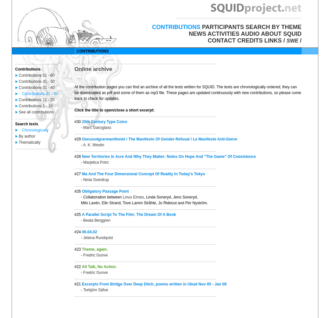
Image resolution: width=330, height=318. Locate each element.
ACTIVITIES (223, 34)
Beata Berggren (96, 220)
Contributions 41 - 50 (36, 81)
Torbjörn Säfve (95, 290)
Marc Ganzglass (97, 127)
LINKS (273, 40)
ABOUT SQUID (281, 34)
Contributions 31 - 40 (36, 87)
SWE (292, 40)
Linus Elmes (133, 197)
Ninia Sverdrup (96, 180)
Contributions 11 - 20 (36, 100)
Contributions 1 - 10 (36, 106)
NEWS (197, 34)
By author (27, 136)
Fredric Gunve (95, 255)
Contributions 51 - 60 (36, 75)
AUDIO (250, 34)
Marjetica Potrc (96, 162)
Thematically (29, 142)
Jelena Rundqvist (98, 238)
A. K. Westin (93, 145)
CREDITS (250, 40)
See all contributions (36, 112)
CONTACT (222, 40)
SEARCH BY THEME (274, 27)
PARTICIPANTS (223, 27)
